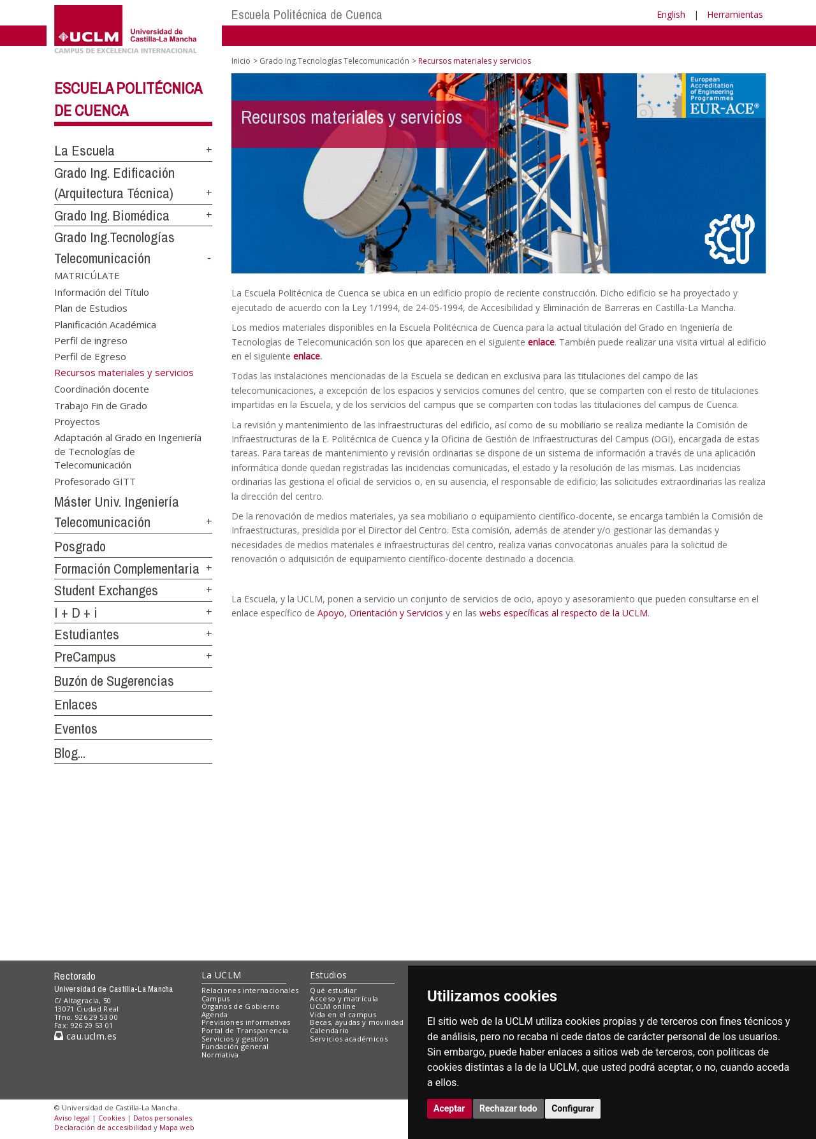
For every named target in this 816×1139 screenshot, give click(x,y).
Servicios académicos (349, 1038)
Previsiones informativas (246, 1022)
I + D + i (76, 612)
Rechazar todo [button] (508, 1108)
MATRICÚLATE (87, 275)
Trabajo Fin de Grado (100, 404)
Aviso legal (72, 1117)
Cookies (111, 1117)
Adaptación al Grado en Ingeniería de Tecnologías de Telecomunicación (127, 451)
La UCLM (221, 975)
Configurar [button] (572, 1108)
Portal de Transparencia (245, 1030)
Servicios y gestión (234, 1038)
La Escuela (84, 150)
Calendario (329, 1030)
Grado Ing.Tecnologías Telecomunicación (334, 60)
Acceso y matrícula (344, 998)
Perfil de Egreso (90, 356)
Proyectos (77, 421)
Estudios (328, 975)
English (671, 14)
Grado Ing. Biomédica (112, 215)
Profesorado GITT (95, 480)
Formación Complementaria (127, 568)
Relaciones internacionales (250, 990)
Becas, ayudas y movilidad (357, 1022)
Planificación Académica (105, 323)
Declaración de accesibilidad (103, 1127)
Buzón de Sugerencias (114, 680)
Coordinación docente (101, 388)
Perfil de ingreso (90, 339)
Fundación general (235, 1046)
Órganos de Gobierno (240, 1006)
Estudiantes (86, 634)
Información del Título (101, 291)
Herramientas (735, 14)
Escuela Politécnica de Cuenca (306, 14)
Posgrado (80, 546)
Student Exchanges (106, 590)
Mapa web (176, 1127)
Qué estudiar (333, 990)
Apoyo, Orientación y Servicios (380, 613)
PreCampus (85, 656)
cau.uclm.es (85, 1036)
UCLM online (333, 1006)
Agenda (214, 1014)
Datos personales (162, 1117)
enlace (541, 342)
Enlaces (76, 704)
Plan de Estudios (90, 307)
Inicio (241, 60)
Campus (215, 998)
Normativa (220, 1054)
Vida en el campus (343, 1014)
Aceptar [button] (449, 1108)
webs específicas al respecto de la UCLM (563, 613)
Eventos (76, 728)
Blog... (69, 752)
